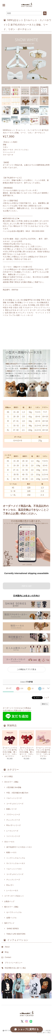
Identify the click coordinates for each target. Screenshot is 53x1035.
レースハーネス (12, 891)
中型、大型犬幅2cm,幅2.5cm (17, 793)
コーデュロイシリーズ (14, 804)
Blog (6, 952)
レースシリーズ (12, 831)
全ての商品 (8, 776)
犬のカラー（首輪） (12, 782)
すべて (8, 688)
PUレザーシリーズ (13, 825)
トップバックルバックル (15, 858)
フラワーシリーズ (13, 815)
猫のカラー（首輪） (12, 907)
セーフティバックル (14, 912)
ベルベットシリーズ (14, 798)
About (7, 947)
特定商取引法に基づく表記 (15, 968)
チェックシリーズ (13, 820)
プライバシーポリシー (13, 963)
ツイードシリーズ (13, 836)
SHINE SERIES (12, 929)
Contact (8, 957)
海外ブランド (9, 923)
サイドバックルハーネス (15, 863)
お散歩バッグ (9, 901)
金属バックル (11, 918)
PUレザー (10, 885)
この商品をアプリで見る (26, 669)
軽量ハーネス (11, 852)
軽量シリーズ (11, 809)
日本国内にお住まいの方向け (26, 596)
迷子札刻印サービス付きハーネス (19, 847)
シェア (46, 698)
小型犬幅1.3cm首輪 (13, 787)
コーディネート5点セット (14, 896)
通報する (45, 704)
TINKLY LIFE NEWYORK (15, 934)
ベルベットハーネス (14, 869)
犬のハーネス (9, 842)
